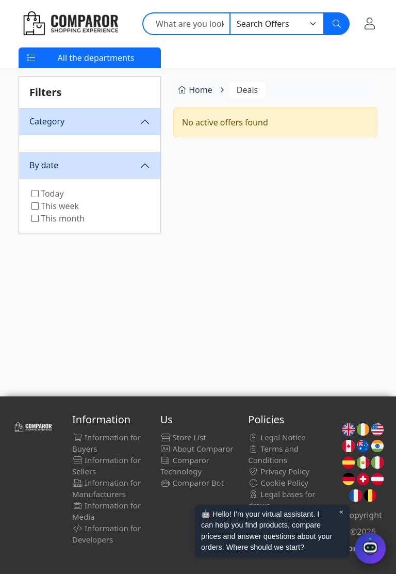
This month (58, 218)
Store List (183, 437)
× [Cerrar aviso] (341, 512)
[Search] (337, 23)
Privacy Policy (278, 471)
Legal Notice (276, 437)
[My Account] (370, 23)
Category (46, 121)
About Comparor (197, 448)
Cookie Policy (278, 482)
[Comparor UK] (70, 23)
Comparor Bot (192, 482)
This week (55, 206)
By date (43, 165)
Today (47, 193)
